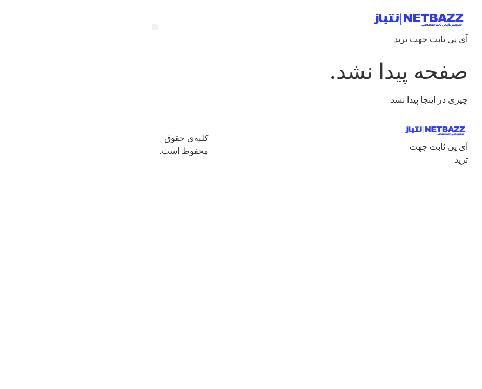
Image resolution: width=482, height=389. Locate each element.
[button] (90, 27)
